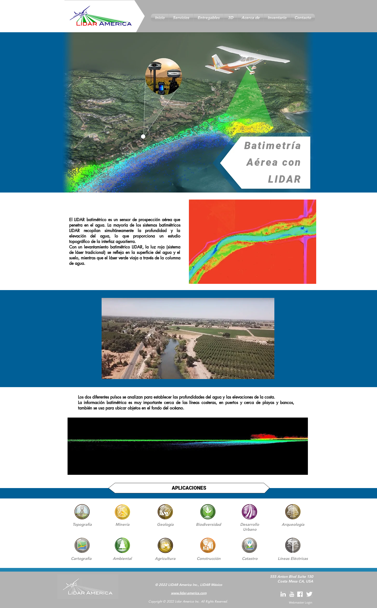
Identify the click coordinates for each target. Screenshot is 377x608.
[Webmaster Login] (300, 602)
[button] (181, 18)
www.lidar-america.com (189, 593)
